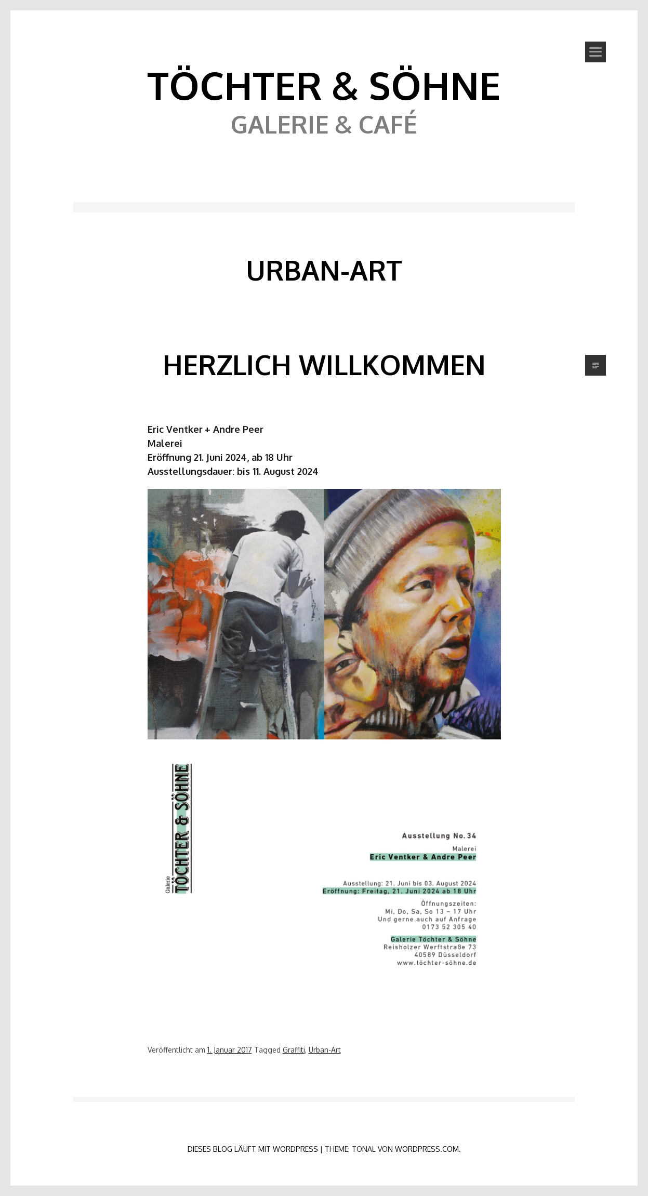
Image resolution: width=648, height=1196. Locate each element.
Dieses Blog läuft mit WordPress (253, 1149)
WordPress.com (427, 1149)
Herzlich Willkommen (324, 364)
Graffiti (294, 1049)
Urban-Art (325, 1049)
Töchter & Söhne (324, 85)
